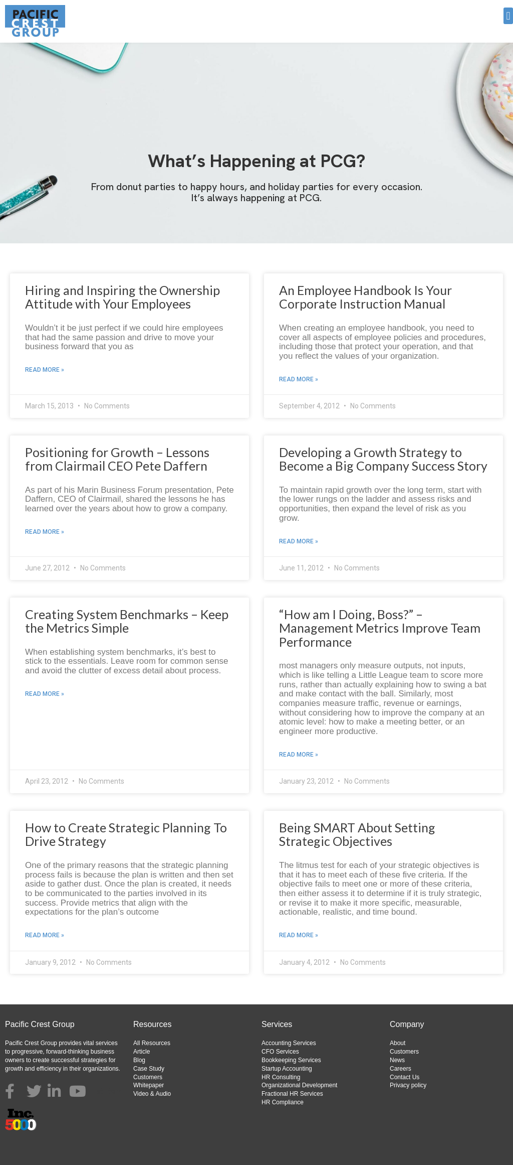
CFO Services (280, 1051)
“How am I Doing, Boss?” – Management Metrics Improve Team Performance (379, 628)
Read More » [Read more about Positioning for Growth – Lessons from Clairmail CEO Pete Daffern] (44, 531)
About (397, 1043)
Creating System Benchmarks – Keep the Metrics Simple (126, 621)
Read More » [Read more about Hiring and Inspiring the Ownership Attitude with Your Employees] (44, 369)
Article (141, 1051)
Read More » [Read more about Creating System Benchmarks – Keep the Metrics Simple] (44, 693)
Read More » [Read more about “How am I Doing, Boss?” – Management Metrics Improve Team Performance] (298, 754)
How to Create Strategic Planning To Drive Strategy (126, 834)
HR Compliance (283, 1102)
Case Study (148, 1068)
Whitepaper (148, 1085)
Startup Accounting (287, 1068)
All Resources (151, 1043)
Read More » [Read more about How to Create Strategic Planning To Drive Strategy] (44, 935)
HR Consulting (281, 1077)
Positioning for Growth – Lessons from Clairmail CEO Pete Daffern (117, 459)
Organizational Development (299, 1085)
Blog (139, 1060)
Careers (400, 1068)
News (397, 1060)
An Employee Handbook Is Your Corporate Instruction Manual (365, 297)
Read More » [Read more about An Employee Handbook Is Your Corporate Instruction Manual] (298, 379)
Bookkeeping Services (291, 1060)
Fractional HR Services (292, 1093)
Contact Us (404, 1077)
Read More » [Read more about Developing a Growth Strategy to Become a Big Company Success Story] (298, 541)
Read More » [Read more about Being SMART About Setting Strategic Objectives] (298, 935)
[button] (508, 16)
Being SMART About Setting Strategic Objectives (357, 834)
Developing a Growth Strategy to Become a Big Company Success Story (383, 459)
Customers (147, 1077)
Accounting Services (289, 1043)
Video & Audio (152, 1093)
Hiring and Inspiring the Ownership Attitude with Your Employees (122, 297)
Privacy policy (408, 1085)
